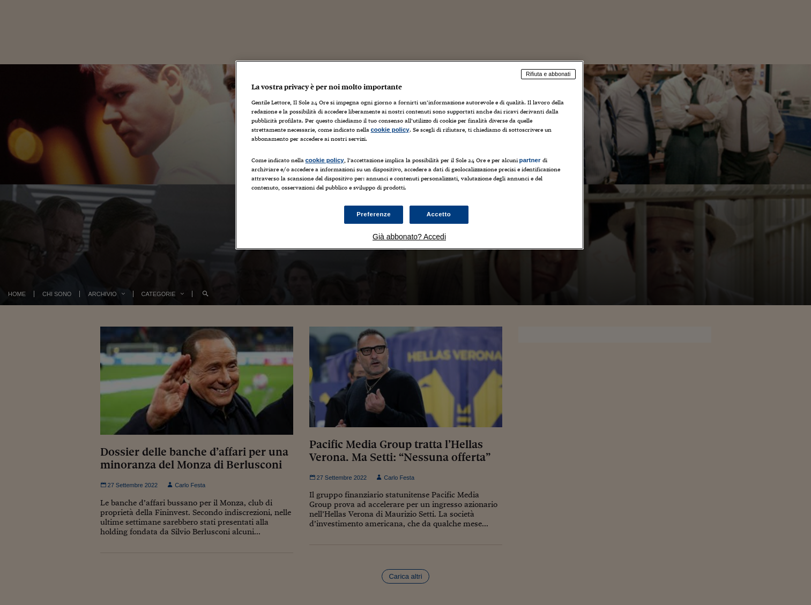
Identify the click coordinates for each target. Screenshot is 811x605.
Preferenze (373, 214)
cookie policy (390, 129)
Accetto (439, 214)
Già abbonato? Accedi (409, 236)
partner (530, 160)
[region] (409, 155)
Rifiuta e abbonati (548, 74)
